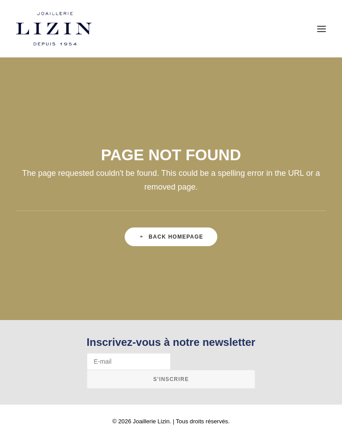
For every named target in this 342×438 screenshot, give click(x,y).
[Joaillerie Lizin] (54, 28)
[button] (321, 28)
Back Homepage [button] (171, 237)
